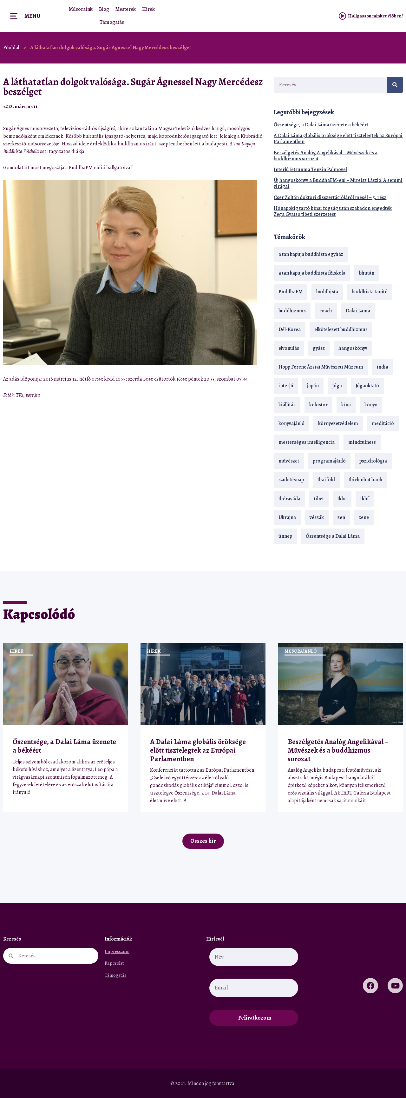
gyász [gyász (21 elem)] (319, 348)
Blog (104, 9)
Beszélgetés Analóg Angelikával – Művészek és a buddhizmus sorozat (325, 155)
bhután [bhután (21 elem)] (366, 273)
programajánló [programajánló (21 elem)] (329, 460)
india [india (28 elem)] (382, 366)
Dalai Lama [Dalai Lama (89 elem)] (358, 310)
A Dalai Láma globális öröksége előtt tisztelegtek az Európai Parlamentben (338, 138)
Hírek (148, 9)
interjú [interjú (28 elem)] (285, 385)
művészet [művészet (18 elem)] (288, 460)
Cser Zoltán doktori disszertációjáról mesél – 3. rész (330, 197)
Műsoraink (81, 9)
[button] (246, 106)
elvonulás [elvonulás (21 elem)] (288, 348)
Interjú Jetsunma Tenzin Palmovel (310, 169)
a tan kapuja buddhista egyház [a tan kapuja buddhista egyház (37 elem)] (310, 254)
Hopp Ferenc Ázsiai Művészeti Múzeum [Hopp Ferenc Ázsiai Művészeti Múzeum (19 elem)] (320, 366)
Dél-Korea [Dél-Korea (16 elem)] (289, 329)
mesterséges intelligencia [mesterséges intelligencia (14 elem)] (306, 442)
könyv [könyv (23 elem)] (370, 404)
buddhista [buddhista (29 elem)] (327, 291)
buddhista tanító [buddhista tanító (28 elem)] (370, 291)
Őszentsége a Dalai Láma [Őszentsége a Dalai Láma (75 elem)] (333, 536)
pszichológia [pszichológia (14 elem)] (373, 460)
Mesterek (125, 9)
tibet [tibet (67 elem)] (319, 498)
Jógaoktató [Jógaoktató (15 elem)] (367, 385)
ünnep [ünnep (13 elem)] (285, 536)
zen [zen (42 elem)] (341, 517)
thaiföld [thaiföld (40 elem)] (326, 479)
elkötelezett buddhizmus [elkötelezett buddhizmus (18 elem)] (341, 329)
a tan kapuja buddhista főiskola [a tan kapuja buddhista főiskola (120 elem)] (311, 273)
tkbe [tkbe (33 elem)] (342, 498)
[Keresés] (395, 85)
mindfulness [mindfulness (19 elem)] (362, 442)
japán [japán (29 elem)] (313, 385)
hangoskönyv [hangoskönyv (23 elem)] (352, 348)
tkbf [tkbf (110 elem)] (364, 498)
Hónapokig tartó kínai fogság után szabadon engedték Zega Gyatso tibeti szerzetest (333, 211)
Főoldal (11, 47)
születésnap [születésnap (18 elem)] (291, 479)
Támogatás (112, 22)
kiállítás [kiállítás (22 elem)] (287, 404)
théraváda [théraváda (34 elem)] (289, 498)
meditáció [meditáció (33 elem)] (383, 423)
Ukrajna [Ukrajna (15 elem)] (287, 517)
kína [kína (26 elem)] (346, 404)
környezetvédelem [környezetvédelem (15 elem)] (338, 423)
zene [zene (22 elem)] (364, 517)
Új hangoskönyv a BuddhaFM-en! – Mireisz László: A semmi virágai (338, 183)
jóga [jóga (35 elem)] (337, 385)
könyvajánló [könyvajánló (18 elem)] (291, 423)
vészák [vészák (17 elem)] (317, 517)
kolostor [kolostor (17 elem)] (318, 404)
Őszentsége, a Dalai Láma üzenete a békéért (321, 124)
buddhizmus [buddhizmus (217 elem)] (292, 310)
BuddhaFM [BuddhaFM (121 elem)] (290, 291)
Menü (32, 16)
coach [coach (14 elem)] (325, 310)
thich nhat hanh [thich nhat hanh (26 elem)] (366, 479)
